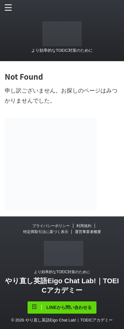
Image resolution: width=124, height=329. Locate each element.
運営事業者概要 (88, 232)
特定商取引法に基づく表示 (45, 232)
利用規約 (83, 226)
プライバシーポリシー (51, 226)
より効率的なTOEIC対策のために (62, 272)
